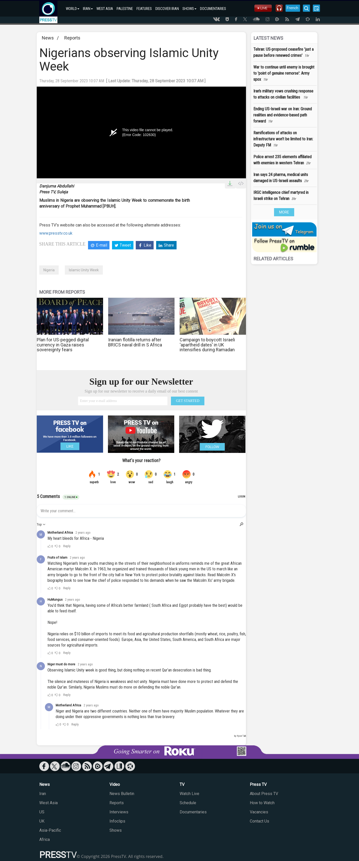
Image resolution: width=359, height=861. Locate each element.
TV (182, 784)
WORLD (72, 8)
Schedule (188, 802)
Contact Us (259, 821)
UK (41, 821)
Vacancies (259, 812)
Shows (115, 830)
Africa (44, 839)
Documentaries (193, 812)
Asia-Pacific (50, 830)
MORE (284, 212)
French (292, 8)
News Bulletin (121, 793)
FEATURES (144, 8)
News (48, 38)
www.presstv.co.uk (55, 233)
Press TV (258, 784)
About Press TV (264, 793)
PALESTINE (125, 8)
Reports (72, 38)
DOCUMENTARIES (213, 8)
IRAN (88, 8)
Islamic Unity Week (84, 270)
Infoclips (117, 821)
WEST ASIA (104, 8)
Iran (42, 793)
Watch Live (189, 793)
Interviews (118, 812)
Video (114, 784)
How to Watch (262, 802)
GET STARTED (188, 401)
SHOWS (189, 8)
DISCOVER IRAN (167, 8)
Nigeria (49, 270)
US (41, 812)
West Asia (48, 802)
